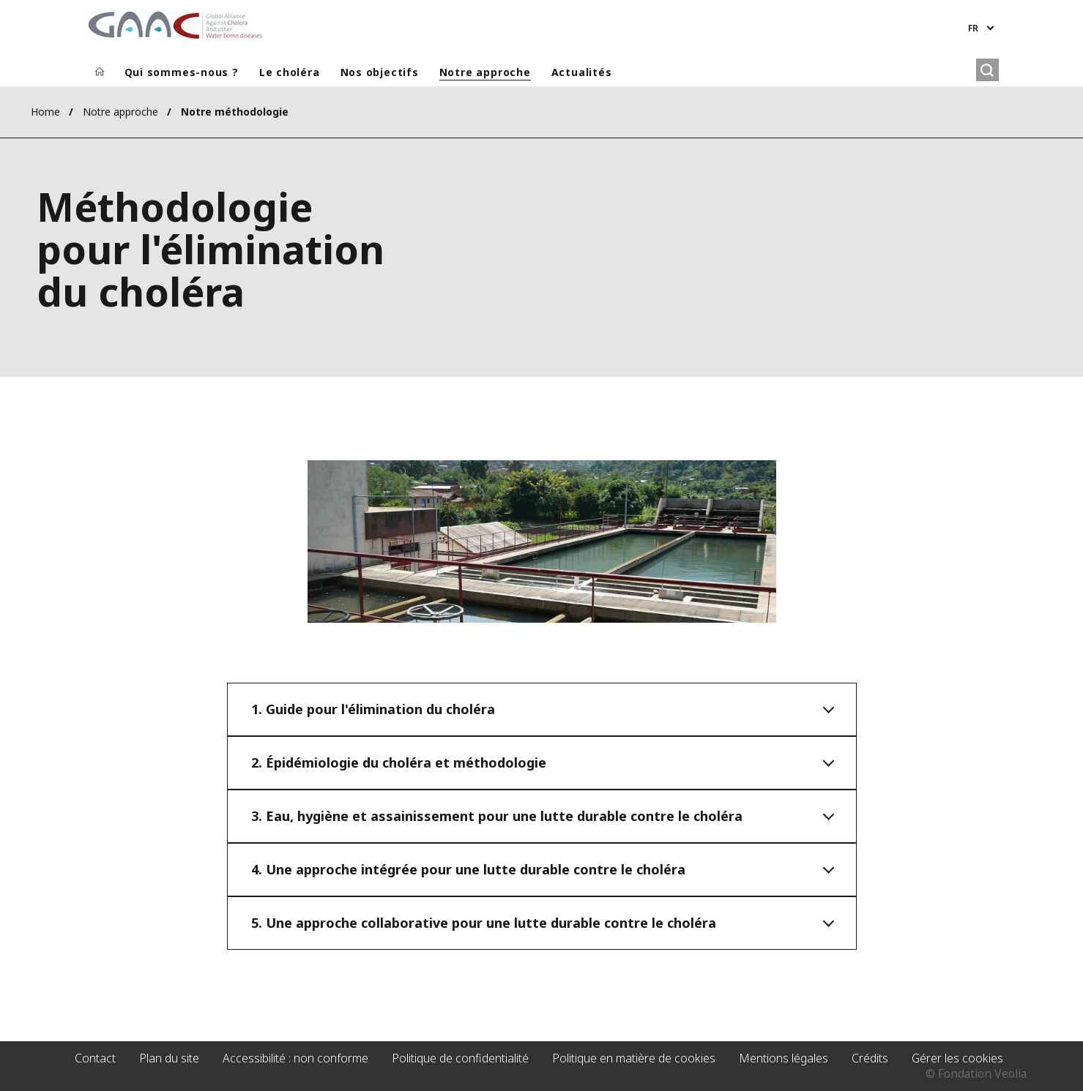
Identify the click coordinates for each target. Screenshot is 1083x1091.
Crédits (870, 1058)
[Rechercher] (987, 70)
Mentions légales (783, 1058)
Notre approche (485, 72)
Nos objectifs (379, 72)
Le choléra (289, 72)
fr (973, 28)
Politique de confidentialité (460, 1058)
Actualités (581, 72)
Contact (95, 1058)
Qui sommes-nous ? (181, 72)
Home (45, 112)
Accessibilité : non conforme (295, 1058)
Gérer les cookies (957, 1058)
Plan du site (169, 1058)
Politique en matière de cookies (633, 1058)
